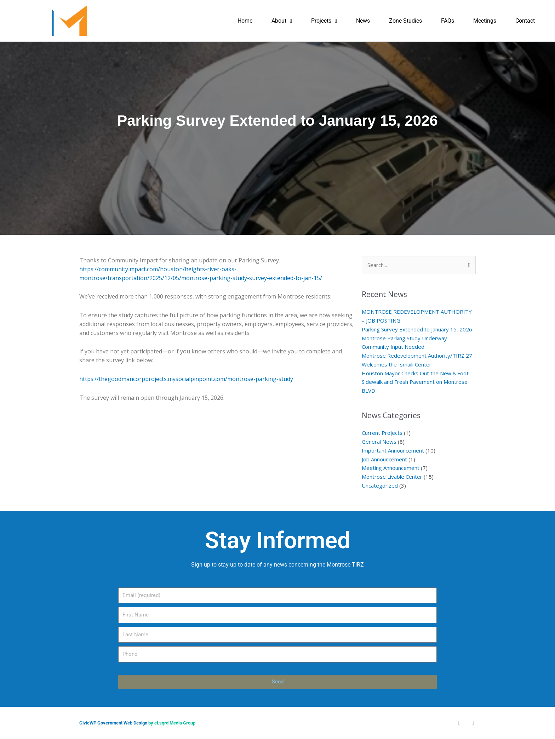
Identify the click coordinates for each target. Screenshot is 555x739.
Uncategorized (380, 485)
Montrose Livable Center (392, 476)
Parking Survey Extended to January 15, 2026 (417, 329)
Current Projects (382, 432)
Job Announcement (384, 459)
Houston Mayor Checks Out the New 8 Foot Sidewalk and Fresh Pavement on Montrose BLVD (415, 382)
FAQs (447, 20)
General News (379, 441)
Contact (525, 20)
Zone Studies (405, 20)
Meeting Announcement (390, 467)
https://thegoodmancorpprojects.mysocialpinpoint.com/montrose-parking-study (186, 379)
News (363, 20)
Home (245, 20)
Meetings (484, 20)
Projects (324, 21)
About (281, 21)
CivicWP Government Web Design (113, 723)
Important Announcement (393, 450)
